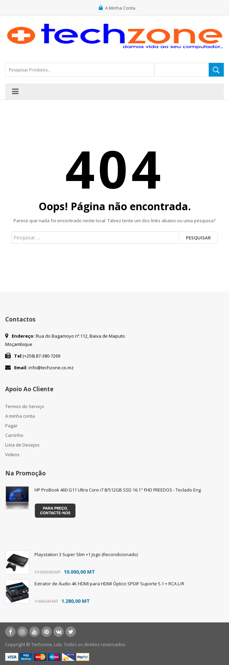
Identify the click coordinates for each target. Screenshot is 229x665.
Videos (12, 454)
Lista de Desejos (22, 445)
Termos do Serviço (24, 406)
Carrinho (14, 435)
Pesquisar (198, 238)
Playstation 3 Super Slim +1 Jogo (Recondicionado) (86, 554)
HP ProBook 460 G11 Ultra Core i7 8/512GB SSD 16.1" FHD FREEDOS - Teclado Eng (117, 490)
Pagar (11, 425)
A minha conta (20, 416)
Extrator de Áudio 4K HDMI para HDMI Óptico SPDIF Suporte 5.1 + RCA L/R (109, 584)
